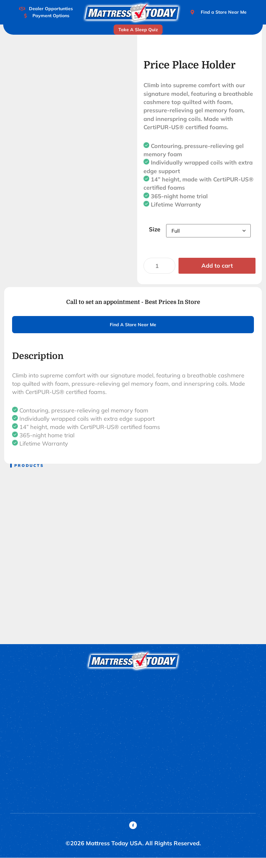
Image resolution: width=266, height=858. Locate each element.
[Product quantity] (159, 266)
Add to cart (217, 265)
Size (154, 229)
